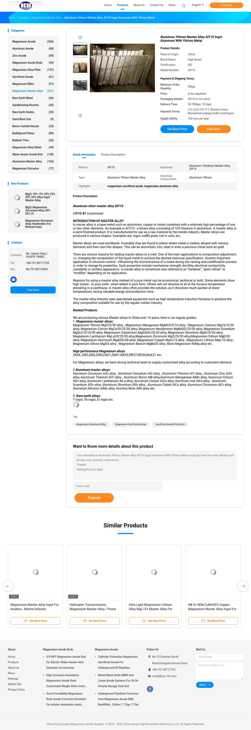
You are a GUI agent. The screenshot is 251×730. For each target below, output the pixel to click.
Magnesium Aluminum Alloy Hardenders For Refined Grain (39, 223)
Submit (94, 497)
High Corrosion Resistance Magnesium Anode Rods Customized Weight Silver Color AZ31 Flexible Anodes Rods (65, 681)
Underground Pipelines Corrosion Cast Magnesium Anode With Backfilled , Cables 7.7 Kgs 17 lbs (118, 699)
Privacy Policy (16, 689)
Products (13, 662)
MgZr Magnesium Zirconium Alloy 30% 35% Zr (37, 210)
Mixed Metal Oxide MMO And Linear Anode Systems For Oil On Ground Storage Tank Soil (118, 681)
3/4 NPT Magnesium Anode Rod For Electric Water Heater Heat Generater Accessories (66, 662)
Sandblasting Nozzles (33, 105)
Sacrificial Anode (33, 77)
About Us (13, 667)
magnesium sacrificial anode (130, 424)
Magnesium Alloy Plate (33, 70)
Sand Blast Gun (33, 119)
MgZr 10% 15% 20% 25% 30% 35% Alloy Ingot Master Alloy (40, 197)
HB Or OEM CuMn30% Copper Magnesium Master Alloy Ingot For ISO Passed (212, 609)
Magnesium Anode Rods (33, 63)
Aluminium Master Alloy (33, 161)
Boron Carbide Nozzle (33, 126)
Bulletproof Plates (33, 133)
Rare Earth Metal (33, 98)
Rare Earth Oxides (33, 112)
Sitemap (13, 678)
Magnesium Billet (33, 84)
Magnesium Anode (33, 41)
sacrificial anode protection (170, 424)
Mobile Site (15, 684)
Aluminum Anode (33, 49)
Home (11, 656)
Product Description (113, 154)
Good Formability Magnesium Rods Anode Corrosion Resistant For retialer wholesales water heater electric (66, 699)
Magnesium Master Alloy (33, 91)
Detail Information (84, 154)
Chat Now (227, 5)
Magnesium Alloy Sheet (33, 147)
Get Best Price (177, 129)
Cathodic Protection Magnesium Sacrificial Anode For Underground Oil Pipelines (118, 662)
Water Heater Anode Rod (33, 154)
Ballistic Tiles (33, 140)
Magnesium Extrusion (33, 168)
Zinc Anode (33, 56)
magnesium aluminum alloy (91, 424)
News (11, 673)
